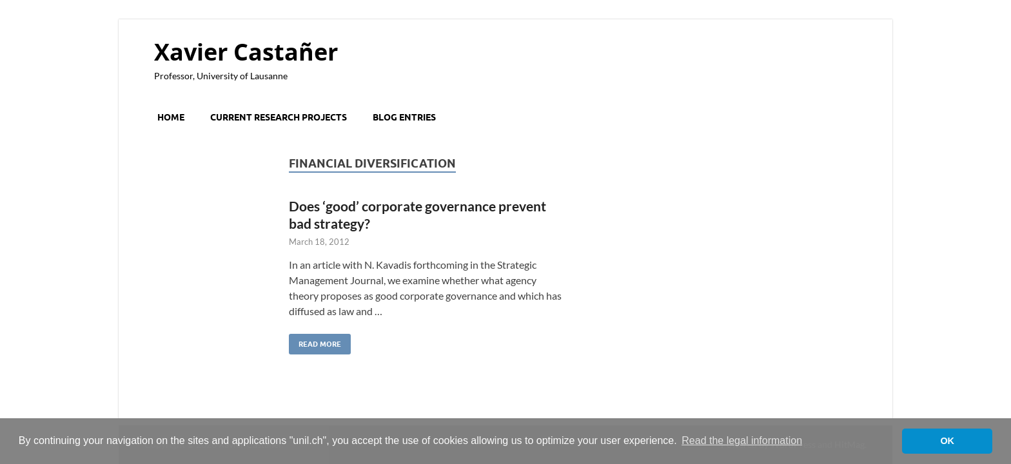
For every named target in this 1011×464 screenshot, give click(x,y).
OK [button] (947, 441)
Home (170, 117)
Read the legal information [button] (742, 440)
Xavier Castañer (246, 52)
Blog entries (404, 117)
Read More (315, 341)
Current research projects (278, 117)
